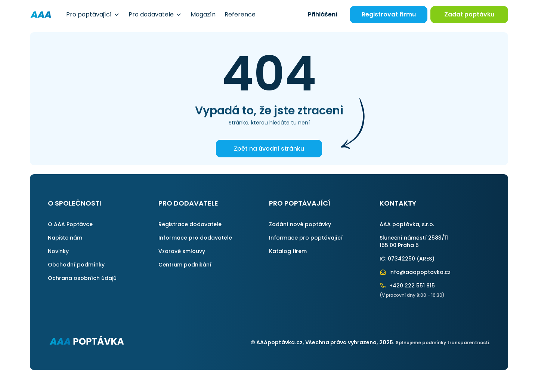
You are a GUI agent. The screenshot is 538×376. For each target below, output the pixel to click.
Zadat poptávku (469, 14)
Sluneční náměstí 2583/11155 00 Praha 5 (414, 241)
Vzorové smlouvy (181, 251)
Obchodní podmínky (76, 264)
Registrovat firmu (389, 14)
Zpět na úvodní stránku (269, 148)
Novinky (58, 251)
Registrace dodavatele (190, 224)
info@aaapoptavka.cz (415, 272)
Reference (240, 14)
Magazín (203, 14)
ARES (425, 258)
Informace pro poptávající (306, 237)
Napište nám (65, 237)
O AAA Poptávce (70, 224)
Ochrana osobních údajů (82, 278)
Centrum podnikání (184, 264)
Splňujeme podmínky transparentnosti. (443, 342)
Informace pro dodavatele (195, 237)
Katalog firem (288, 251)
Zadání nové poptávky (300, 224)
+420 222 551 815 (407, 285)
